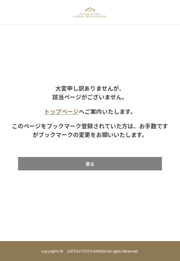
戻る (90, 164)
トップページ (61, 111)
